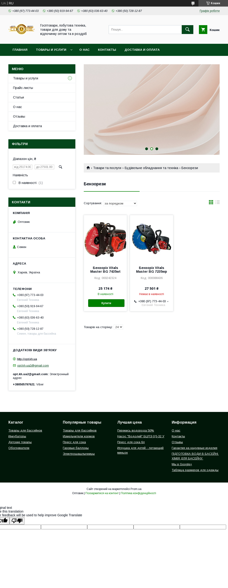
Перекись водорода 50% (135, 430)
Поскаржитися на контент (102, 493)
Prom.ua (136, 489)
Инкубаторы (17, 436)
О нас (84, 49)
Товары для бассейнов (25, 430)
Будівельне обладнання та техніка (151, 168)
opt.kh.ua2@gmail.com (33, 365)
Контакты (107, 49)
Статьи (18, 97)
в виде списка (217, 203)
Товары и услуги (51, 49)
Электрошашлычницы (79, 453)
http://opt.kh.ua (27, 358)
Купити (106, 303)
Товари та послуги (107, 168)
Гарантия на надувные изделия (194, 448)
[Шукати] (187, 29)
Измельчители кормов (79, 436)
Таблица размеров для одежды (195, 470)
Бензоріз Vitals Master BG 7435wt (105, 269)
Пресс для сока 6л (131, 442)
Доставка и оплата (142, 49)
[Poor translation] (17, 521)
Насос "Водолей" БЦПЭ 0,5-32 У (140, 436)
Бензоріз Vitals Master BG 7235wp (151, 269)
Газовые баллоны (76, 448)
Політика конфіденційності (138, 493)
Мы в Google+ (182, 464)
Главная (20, 49)
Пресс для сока (74, 442)
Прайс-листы (23, 88)
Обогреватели (18, 448)
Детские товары (20, 442)
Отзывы (19, 116)
